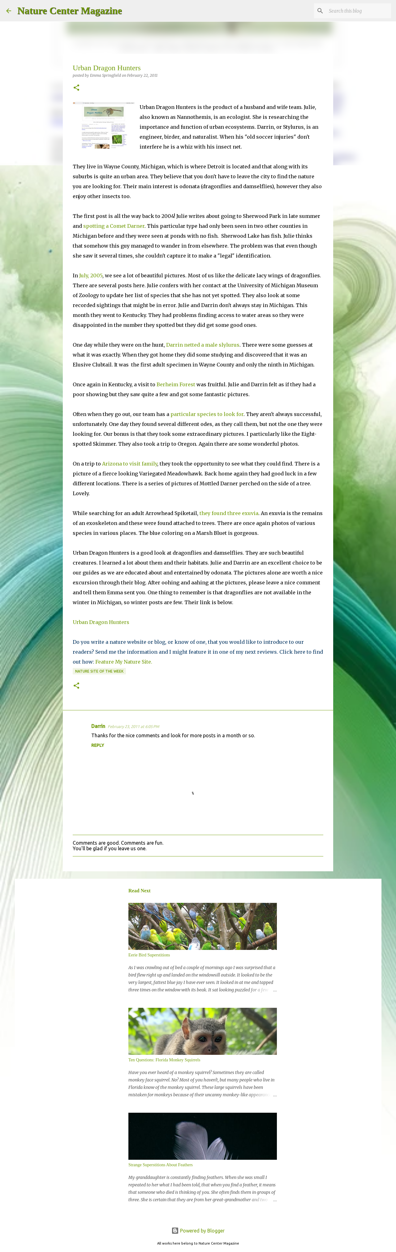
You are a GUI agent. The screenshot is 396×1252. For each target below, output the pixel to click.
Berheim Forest (176, 384)
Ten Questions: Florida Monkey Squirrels (164, 1060)
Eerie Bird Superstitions (149, 955)
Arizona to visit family (129, 464)
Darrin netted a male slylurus (202, 345)
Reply (97, 745)
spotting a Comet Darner (113, 226)
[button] (76, 88)
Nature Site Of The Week (99, 671)
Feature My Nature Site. (123, 662)
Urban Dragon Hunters (101, 622)
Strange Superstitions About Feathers (160, 1165)
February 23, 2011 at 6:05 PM (133, 726)
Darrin (98, 726)
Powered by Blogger (198, 1230)
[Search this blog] (358, 10)
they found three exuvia (229, 513)
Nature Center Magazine (69, 10)
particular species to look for (206, 414)
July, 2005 (90, 275)
